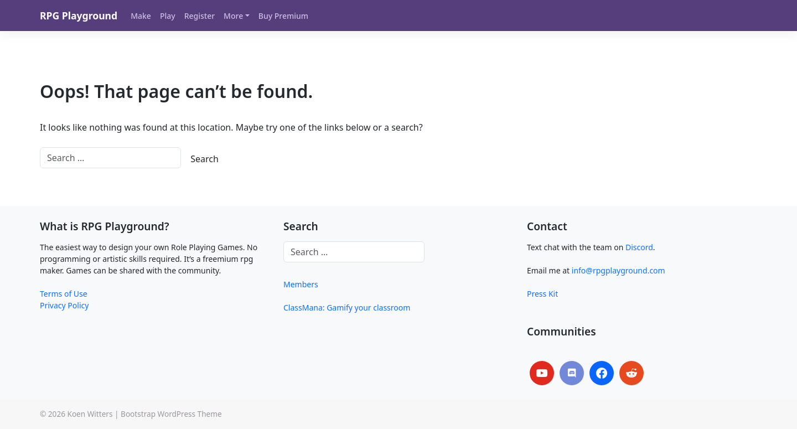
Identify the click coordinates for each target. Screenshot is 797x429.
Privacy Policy (64, 305)
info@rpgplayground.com (618, 270)
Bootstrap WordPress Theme (171, 414)
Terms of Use (63, 293)
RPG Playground (78, 15)
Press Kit (542, 293)
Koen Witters (89, 414)
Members (300, 284)
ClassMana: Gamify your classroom (346, 307)
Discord (639, 247)
